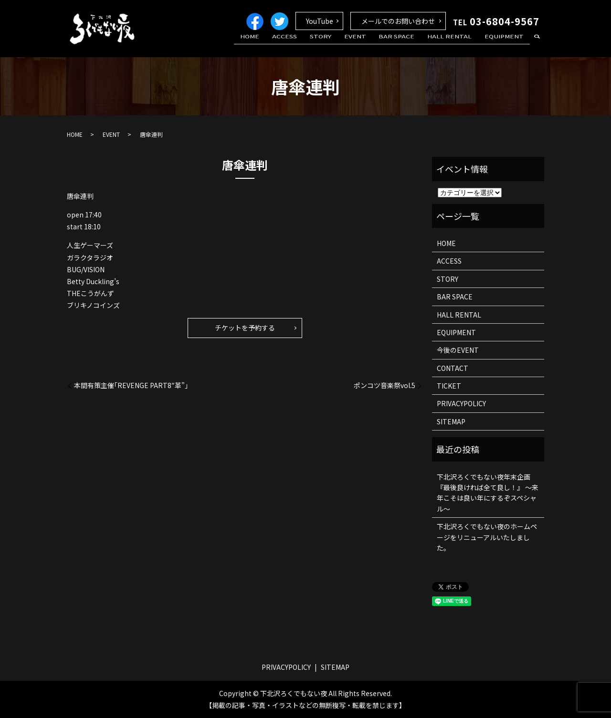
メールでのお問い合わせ (398, 21)
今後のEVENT (458, 350)
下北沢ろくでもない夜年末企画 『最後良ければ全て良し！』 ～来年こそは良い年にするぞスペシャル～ (487, 492)
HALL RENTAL (456, 44)
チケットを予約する (245, 327)
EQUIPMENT (506, 44)
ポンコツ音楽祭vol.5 (384, 385)
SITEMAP (451, 421)
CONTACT (452, 368)
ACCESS (310, 44)
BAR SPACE (408, 44)
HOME (280, 44)
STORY (341, 44)
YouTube (319, 21)
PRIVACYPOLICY (461, 403)
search (537, 45)
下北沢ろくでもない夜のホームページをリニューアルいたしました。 (487, 537)
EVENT (371, 44)
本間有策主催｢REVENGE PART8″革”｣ (131, 385)
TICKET (449, 385)
